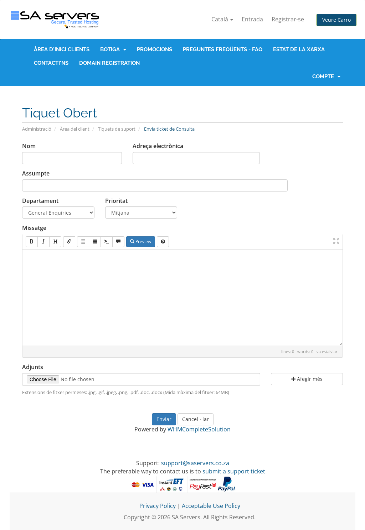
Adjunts (32, 367)
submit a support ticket (233, 471)
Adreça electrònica (158, 146)
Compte (326, 76)
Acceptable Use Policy (211, 506)
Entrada (252, 19)
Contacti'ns (51, 63)
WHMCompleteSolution (199, 429)
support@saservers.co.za (195, 463)
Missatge (34, 228)
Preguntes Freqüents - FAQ (222, 49)
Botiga (113, 49)
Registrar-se (288, 19)
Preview (140, 241)
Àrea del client (74, 129)
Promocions (154, 49)
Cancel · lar (195, 419)
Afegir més (307, 379)
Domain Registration (109, 63)
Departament (40, 201)
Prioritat (116, 201)
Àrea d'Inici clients (61, 49)
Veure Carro (336, 19)
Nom (29, 146)
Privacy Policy (157, 506)
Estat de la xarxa (299, 49)
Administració (36, 129)
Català (222, 19)
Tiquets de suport (116, 129)
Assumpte (36, 173)
